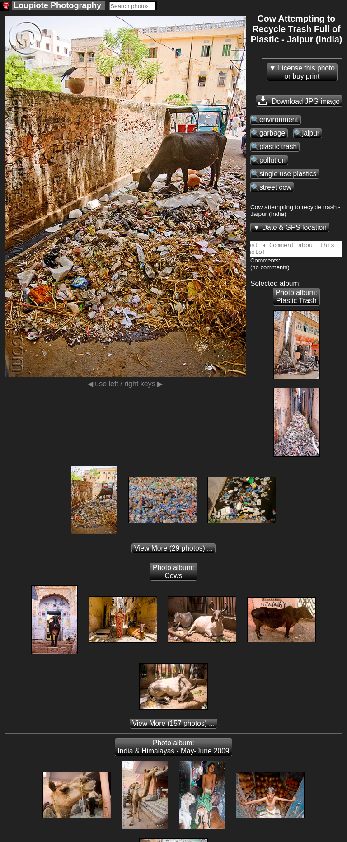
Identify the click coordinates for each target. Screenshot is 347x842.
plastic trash (278, 146)
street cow (275, 187)
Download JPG (299, 100)
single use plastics (288, 174)
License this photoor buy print (306, 72)
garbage (272, 133)
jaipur (310, 133)
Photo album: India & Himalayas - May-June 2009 (173, 750)
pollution (272, 160)
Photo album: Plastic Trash (296, 299)
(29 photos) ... (173, 551)
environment (278, 119)
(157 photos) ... (173, 726)
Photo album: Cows (173, 574)
